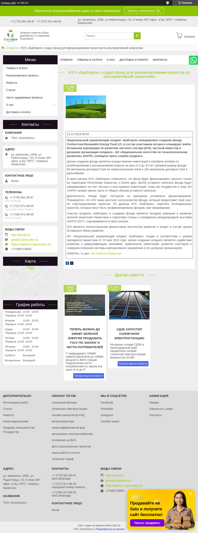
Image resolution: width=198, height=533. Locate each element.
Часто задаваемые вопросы (24, 97)
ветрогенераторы (63, 421)
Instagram (107, 415)
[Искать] (137, 35)
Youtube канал (110, 421)
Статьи (10, 90)
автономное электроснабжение (72, 434)
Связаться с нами (161, 408)
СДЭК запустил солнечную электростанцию (129, 333)
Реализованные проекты (22, 75)
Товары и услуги (89, 59)
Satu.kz (116, 525)
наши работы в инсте (66, 452)
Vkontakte (107, 408)
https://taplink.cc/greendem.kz (31, 244)
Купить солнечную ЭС (144, 11)
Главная (66, 59)
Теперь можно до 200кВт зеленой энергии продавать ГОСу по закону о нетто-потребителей (85, 338)
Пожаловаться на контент (110, 529)
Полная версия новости (88, 375)
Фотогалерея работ (15, 402)
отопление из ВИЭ (64, 440)
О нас (111, 59)
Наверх (154, 402)
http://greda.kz (20, 234)
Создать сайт (8, 2)
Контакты (160, 59)
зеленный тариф (63, 459)
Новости (12, 48)
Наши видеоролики (15, 421)
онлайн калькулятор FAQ (68, 415)
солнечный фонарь (64, 402)
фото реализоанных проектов (71, 446)
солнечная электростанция (69, 408)
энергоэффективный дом (68, 427)
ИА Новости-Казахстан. (107, 253)
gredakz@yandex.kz (25, 239)
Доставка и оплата (134, 59)
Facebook (107, 402)
